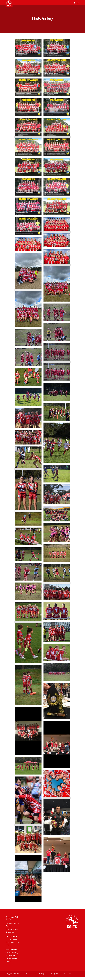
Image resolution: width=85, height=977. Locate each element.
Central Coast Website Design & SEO (32, 974)
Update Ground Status (65, 974)
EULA (18, 974)
